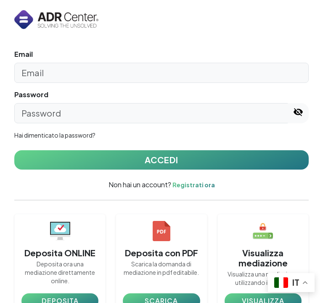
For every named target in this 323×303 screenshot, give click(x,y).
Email (23, 54)
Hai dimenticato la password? (54, 135)
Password (31, 94)
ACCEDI (161, 159)
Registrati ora (193, 185)
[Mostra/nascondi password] (298, 113)
